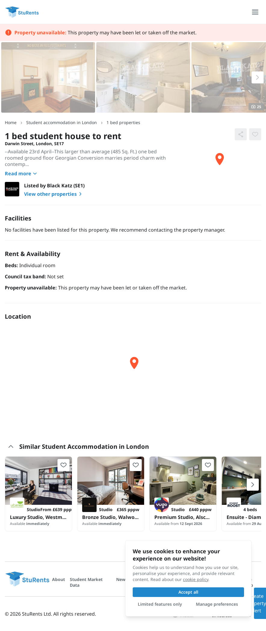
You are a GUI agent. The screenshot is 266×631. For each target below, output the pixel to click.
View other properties (54, 194)
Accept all (188, 592)
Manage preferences (217, 604)
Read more (22, 173)
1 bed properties (123, 122)
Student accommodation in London (61, 122)
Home (11, 122)
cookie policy (195, 579)
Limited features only (160, 604)
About (58, 579)
